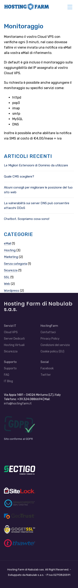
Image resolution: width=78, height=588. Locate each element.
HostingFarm (49, 326)
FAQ (6, 375)
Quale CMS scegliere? (19, 176)
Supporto (10, 362)
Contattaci (48, 332)
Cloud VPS (11, 332)
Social (45, 362)
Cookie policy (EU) (52, 351)
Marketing (11, 257)
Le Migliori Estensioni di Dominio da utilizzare (36, 165)
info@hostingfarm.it (18, 403)
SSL (7, 277)
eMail (7, 243)
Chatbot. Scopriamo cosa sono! (26, 219)
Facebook (47, 368)
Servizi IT (10, 326)
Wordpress (11, 290)
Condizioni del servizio (55, 345)
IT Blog (8, 381)
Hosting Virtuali (14, 345)
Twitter (46, 375)
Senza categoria (15, 264)
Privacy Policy (50, 338)
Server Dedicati (14, 338)
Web (7, 284)
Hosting (10, 250)
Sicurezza (10, 270)
